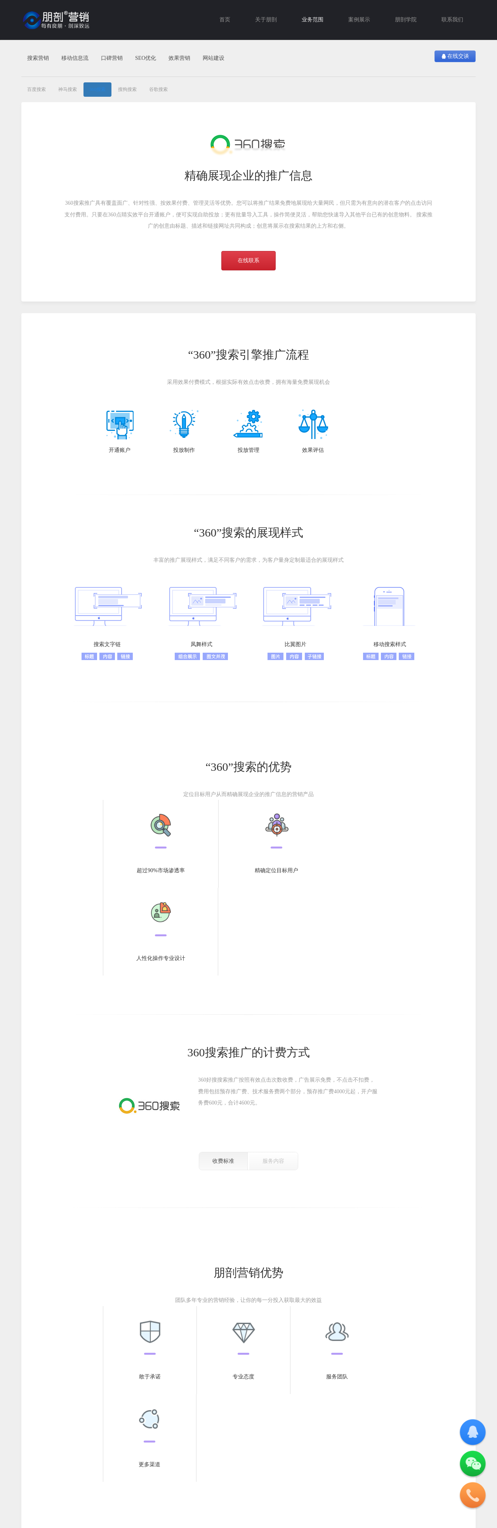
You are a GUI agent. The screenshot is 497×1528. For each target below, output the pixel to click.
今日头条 (76, 1436)
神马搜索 (67, 89)
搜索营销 (38, 58)
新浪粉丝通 (78, 1457)
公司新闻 (212, 1447)
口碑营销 (112, 58)
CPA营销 (121, 1426)
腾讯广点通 (78, 1426)
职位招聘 (257, 1447)
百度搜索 (36, 89)
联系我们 (452, 20)
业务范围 (312, 20)
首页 (224, 20)
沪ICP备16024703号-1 (104, 1488)
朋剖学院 (406, 20)
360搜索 (97, 89)
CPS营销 (121, 1436)
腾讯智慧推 (78, 1415)
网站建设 (213, 58)
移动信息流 (75, 58)
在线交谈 (455, 56)
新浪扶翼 (76, 1447)
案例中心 (167, 1402)
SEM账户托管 (126, 1415)
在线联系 (248, 260)
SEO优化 (145, 58)
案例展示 (359, 20)
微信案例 (167, 1436)
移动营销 (76, 1402)
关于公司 (257, 1402)
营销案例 (167, 1415)
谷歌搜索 (158, 89)
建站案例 (167, 1426)
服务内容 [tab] (273, 1073)
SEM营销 (212, 1436)
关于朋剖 (266, 20)
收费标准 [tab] (223, 1073)
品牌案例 (167, 1447)
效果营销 (179, 58)
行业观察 (212, 1415)
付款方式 (257, 1426)
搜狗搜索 (127, 89)
